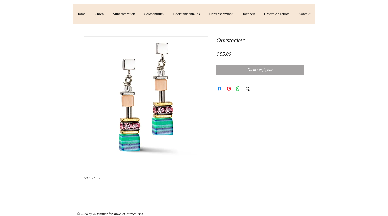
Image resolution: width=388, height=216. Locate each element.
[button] (100, 14)
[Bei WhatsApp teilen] (238, 89)
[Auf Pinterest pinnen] (229, 89)
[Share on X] (248, 89)
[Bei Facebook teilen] (219, 89)
